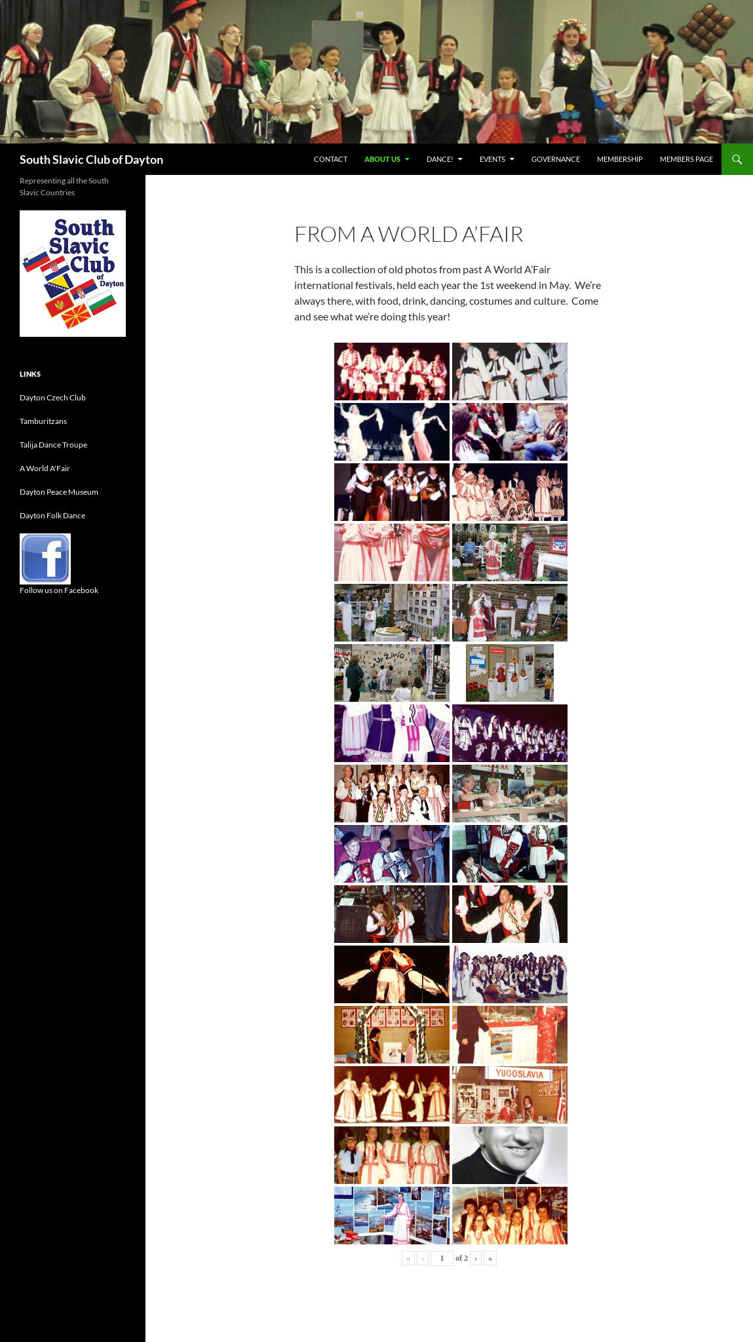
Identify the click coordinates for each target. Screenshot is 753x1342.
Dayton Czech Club (53, 397)
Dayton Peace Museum (59, 492)
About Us (382, 159)
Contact (330, 159)
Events (492, 159)
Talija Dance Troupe (53, 445)
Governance (555, 159)
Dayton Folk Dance (52, 515)
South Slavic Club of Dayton (91, 159)
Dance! (440, 159)
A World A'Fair (45, 468)
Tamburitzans (43, 421)
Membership (620, 159)
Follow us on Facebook (59, 590)
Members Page (686, 159)
